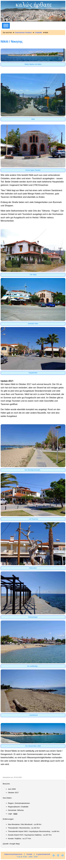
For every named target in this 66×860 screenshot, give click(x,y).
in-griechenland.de (43, 854)
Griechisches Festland (23, 32)
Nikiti (15, 814)
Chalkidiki (38, 32)
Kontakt (29, 854)
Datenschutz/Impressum (13, 854)
